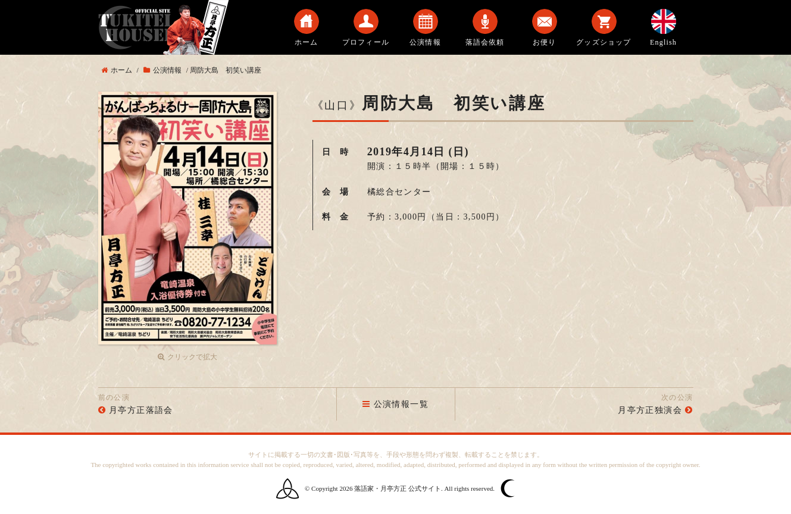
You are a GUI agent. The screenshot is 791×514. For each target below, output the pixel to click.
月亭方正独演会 (650, 410)
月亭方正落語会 (141, 410)
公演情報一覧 (395, 404)
